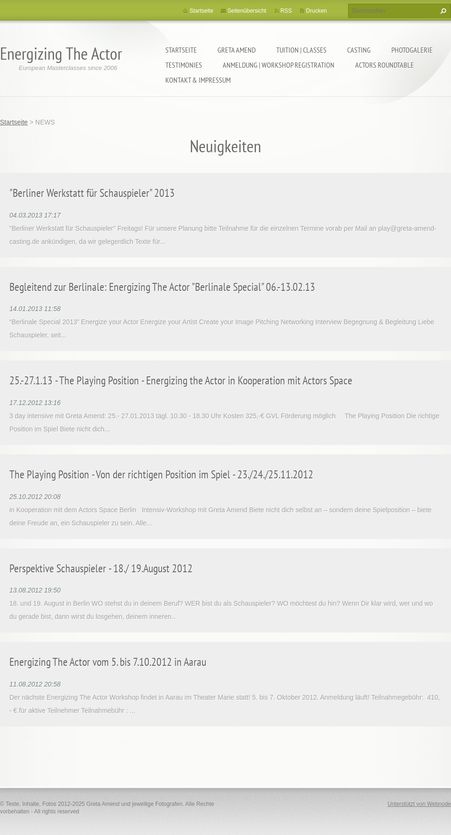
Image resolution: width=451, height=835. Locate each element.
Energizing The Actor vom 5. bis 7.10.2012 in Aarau (107, 662)
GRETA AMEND (237, 50)
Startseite (181, 50)
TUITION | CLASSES (301, 50)
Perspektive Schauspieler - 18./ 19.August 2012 (101, 568)
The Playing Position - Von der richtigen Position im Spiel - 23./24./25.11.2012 (161, 474)
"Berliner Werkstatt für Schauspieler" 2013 (92, 193)
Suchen (442, 11)
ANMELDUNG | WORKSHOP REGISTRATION (278, 65)
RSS (286, 11)
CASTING (359, 50)
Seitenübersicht (246, 11)
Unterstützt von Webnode (419, 804)
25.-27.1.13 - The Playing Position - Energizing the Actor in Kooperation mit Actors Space (180, 380)
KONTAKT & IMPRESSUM (198, 80)
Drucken (316, 11)
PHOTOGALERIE (412, 50)
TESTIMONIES (183, 65)
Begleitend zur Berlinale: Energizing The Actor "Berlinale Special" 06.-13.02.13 (162, 287)
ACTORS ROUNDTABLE (384, 65)
